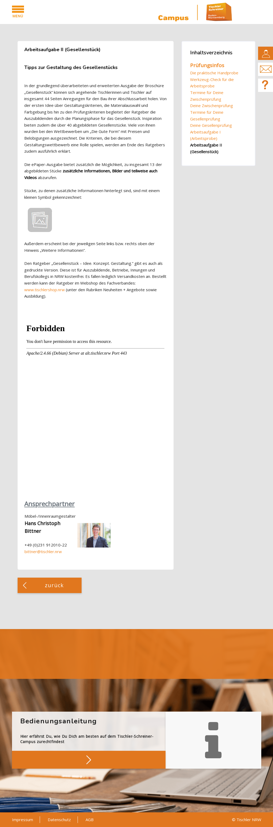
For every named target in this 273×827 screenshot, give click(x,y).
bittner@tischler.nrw (43, 551)
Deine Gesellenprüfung (211, 125)
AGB (90, 819)
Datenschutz (59, 819)
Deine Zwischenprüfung (211, 105)
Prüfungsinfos (207, 65)
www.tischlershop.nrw (44, 289)
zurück (54, 585)
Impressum (22, 819)
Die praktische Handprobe (214, 72)
